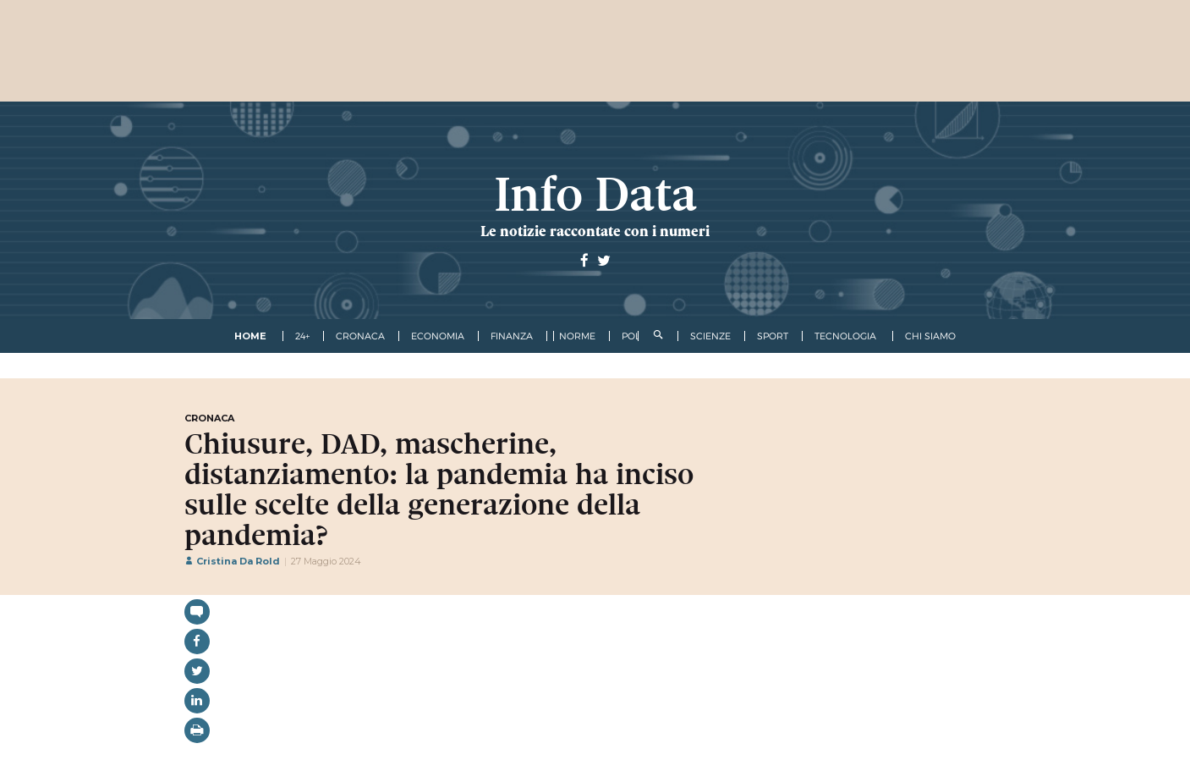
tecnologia (845, 336)
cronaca (360, 336)
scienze (710, 336)
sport (772, 336)
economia (437, 336)
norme (577, 336)
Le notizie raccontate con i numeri (595, 231)
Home (250, 336)
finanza (512, 336)
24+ (302, 336)
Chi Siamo (930, 336)
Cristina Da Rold (232, 561)
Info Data (595, 194)
